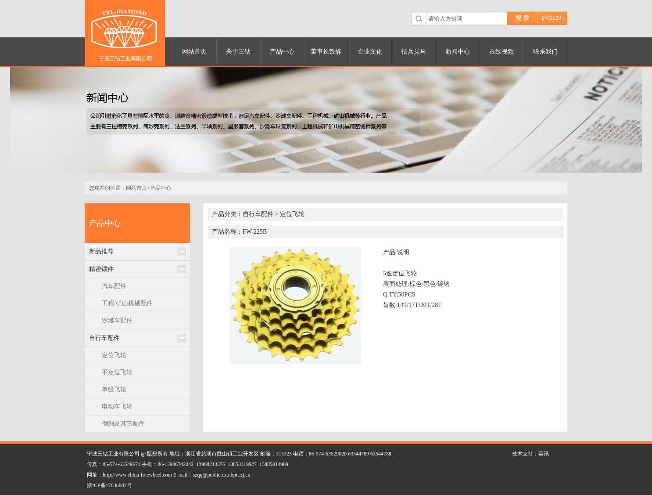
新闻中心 (457, 51)
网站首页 (194, 51)
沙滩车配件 (117, 320)
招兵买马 (413, 51)
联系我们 (545, 51)
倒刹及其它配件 (123, 423)
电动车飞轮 (117, 406)
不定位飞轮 (117, 372)
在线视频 (501, 51)
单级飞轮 (114, 389)
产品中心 (282, 51)
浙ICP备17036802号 (109, 485)
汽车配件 (114, 286)
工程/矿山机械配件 (127, 303)
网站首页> (138, 188)
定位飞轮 (114, 355)
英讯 (543, 454)
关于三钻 (238, 51)
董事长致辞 (326, 51)
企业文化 (370, 51)
